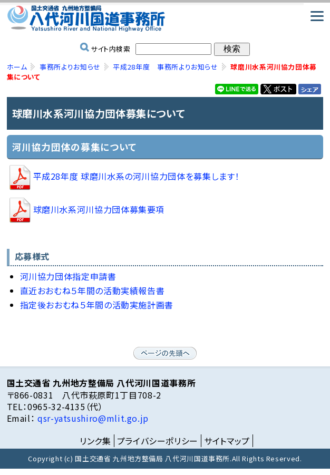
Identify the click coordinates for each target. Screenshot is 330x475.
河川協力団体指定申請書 (68, 276)
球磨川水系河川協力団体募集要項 (86, 209)
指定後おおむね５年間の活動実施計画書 (97, 304)
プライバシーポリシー (157, 440)
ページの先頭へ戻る (165, 353)
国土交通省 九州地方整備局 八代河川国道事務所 (165, 18)
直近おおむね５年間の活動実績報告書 (92, 290)
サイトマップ (227, 440)
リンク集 (95, 440)
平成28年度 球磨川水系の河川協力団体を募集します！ (123, 176)
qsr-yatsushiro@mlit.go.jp (92, 418)
